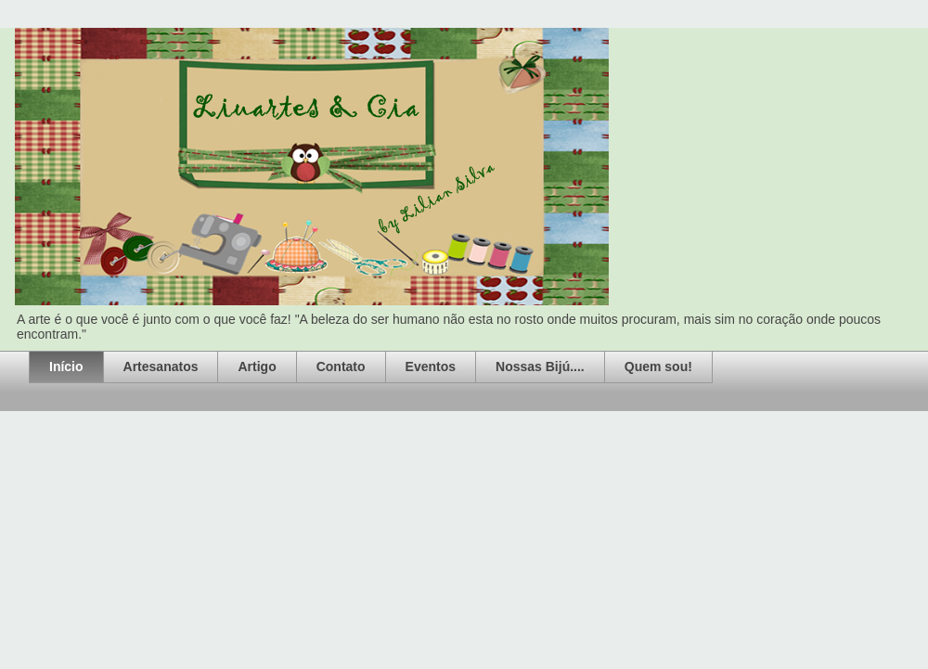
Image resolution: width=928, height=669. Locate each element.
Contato (341, 366)
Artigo (257, 366)
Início (66, 366)
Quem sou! (658, 366)
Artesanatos (161, 366)
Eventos (431, 366)
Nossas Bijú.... (540, 366)
